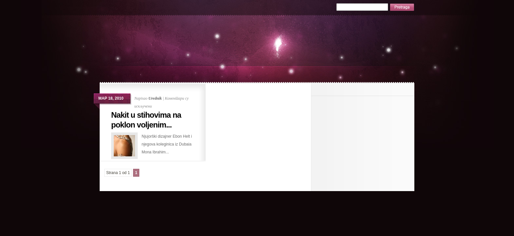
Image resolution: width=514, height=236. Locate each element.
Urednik (155, 98)
